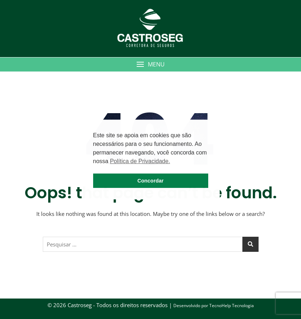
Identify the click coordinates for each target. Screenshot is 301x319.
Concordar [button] (150, 181)
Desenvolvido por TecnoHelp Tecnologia (213, 305)
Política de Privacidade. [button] (140, 161)
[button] (150, 64)
